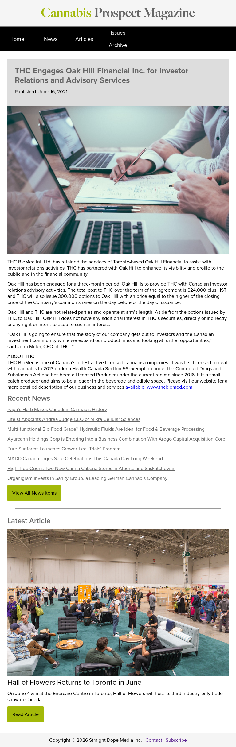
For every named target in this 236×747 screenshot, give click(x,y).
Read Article (25, 714)
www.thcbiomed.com (169, 387)
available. (136, 387)
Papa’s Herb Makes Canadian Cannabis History (57, 410)
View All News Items (34, 493)
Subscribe (176, 740)
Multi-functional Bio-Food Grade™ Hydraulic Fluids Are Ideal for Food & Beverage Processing (106, 429)
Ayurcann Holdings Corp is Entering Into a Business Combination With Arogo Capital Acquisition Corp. (116, 439)
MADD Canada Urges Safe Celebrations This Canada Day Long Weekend (85, 459)
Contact (154, 740)
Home (17, 39)
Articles (84, 39)
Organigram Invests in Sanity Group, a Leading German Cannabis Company (87, 478)
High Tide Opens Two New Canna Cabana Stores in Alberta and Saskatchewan (91, 468)
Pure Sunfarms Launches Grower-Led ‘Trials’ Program (63, 449)
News (50, 39)
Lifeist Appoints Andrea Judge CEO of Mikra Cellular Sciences (73, 419)
